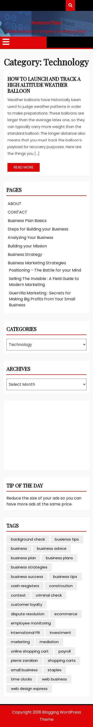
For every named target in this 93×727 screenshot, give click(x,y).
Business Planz (46, 23)
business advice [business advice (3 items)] (51, 548)
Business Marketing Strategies (37, 263)
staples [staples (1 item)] (55, 669)
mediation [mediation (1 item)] (49, 641)
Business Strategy (25, 254)
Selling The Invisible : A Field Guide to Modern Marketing (44, 281)
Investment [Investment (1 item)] (60, 632)
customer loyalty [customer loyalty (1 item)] (26, 604)
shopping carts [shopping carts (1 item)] (62, 660)
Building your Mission (27, 246)
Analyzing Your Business (30, 237)
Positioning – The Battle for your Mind (45, 270)
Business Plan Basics (27, 221)
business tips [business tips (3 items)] (65, 576)
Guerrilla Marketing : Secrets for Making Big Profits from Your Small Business (42, 299)
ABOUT (14, 204)
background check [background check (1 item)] (28, 539)
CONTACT (17, 212)
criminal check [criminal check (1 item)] (49, 595)
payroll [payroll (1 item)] (65, 651)
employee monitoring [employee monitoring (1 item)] (31, 623)
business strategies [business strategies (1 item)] (29, 567)
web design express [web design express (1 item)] (29, 688)
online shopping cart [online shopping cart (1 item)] (30, 651)
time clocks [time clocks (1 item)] (21, 679)
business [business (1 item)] (19, 548)
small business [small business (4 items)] (24, 669)
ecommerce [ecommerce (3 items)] (65, 613)
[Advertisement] (43, 434)
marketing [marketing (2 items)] (20, 641)
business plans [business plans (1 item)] (59, 557)
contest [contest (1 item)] (18, 595)
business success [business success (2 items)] (27, 576)
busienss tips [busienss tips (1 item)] (67, 539)
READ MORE (20, 166)
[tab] (5, 42)
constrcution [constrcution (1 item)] (61, 585)
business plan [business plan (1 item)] (23, 557)
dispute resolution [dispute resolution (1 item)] (27, 613)
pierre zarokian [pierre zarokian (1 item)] (24, 660)
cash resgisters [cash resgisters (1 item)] (25, 585)
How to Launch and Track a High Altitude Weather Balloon (44, 84)
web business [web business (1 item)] (54, 679)
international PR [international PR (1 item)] (25, 632)
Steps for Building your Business (38, 229)
